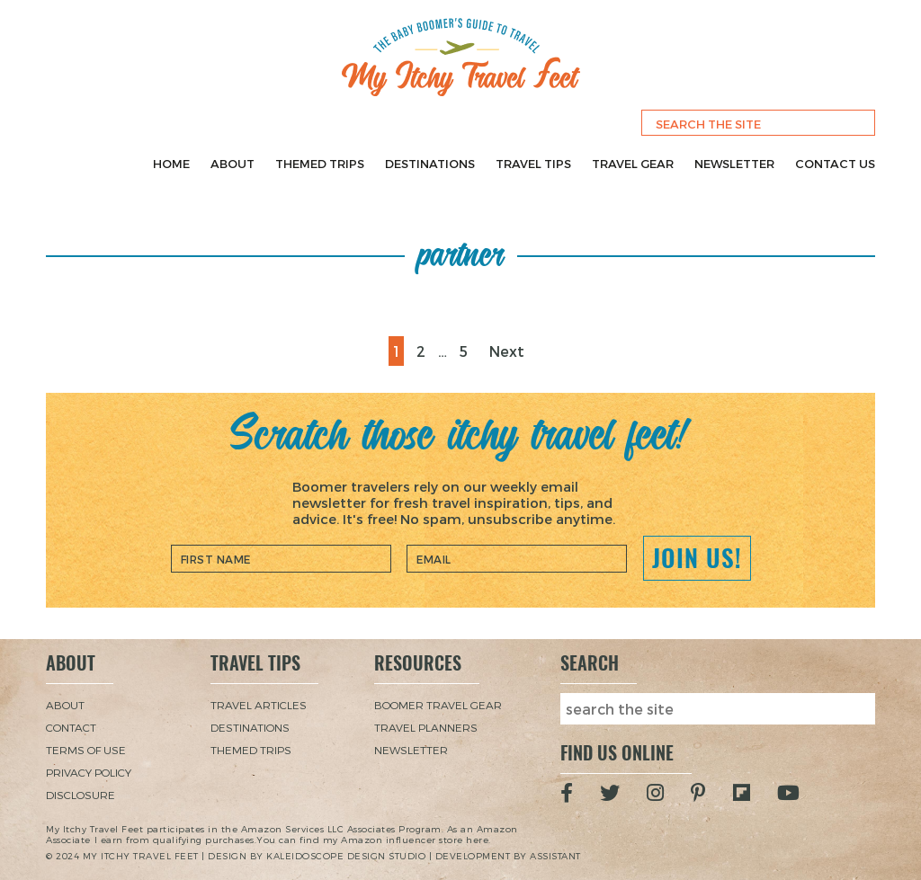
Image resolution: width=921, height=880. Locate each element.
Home (171, 163)
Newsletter (734, 163)
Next (506, 351)
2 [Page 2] (425, 349)
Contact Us (835, 163)
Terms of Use (86, 749)
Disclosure (80, 794)
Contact (71, 727)
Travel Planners (426, 727)
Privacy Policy (88, 772)
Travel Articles (258, 704)
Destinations (430, 163)
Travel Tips (533, 163)
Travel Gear (633, 163)
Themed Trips (319, 163)
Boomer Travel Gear (438, 704)
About (232, 163)
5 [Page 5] (468, 349)
